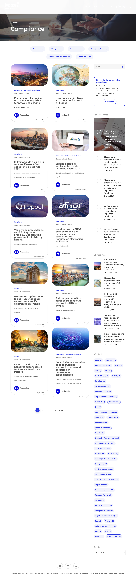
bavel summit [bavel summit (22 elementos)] (102, 386)
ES (103, 7)
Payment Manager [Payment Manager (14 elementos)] (104, 490)
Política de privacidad (98, 573)
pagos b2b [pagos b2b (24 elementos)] (101, 485)
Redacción (24, 115)
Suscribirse (109, 101)
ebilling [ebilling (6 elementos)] (99, 417)
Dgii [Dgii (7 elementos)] (98, 407)
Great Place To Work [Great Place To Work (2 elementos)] (104, 443)
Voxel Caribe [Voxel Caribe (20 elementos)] (114, 536)
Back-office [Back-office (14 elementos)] (101, 376)
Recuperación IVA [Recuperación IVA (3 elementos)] (104, 511)
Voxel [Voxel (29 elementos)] (99, 536)
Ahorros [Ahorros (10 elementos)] (111, 360)
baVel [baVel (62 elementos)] (116, 376)
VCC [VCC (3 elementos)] (98, 531)
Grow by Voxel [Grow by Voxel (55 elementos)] (102, 448)
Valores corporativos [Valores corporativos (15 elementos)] (105, 526)
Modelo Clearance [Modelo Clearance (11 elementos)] (104, 469)
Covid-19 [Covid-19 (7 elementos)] (100, 402)
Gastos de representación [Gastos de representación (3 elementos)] (107, 438)
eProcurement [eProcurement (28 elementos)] (102, 428)
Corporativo (37, 49)
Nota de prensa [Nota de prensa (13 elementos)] (103, 474)
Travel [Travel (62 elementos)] (109, 521)
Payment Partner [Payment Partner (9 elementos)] (103, 495)
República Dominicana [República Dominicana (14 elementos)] (106, 516)
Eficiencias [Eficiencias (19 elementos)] (101, 422)
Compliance (56, 49)
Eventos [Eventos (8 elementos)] (99, 433)
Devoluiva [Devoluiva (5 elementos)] (114, 402)
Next (61, 411)
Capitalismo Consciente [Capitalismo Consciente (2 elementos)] (106, 397)
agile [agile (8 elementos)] (98, 360)
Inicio (87, 7)
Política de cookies (116, 573)
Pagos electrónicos (99, 49)
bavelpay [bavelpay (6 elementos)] (100, 381)
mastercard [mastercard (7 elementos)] (101, 464)
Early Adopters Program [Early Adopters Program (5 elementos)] (106, 412)
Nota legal (84, 573)
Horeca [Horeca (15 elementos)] (99, 454)
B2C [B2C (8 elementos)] (98, 371)
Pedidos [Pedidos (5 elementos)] (99, 500)
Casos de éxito (84, 56)
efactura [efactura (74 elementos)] (113, 417)
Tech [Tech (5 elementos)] (98, 521)
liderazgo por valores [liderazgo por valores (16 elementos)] (105, 459)
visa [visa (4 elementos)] (108, 531)
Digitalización (76, 49)
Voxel (96, 7)
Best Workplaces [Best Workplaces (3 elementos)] (103, 391)
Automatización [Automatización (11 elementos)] (103, 365)
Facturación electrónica (59, 56)
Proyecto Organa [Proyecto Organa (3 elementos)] (103, 505)
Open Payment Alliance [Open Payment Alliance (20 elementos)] (106, 479)
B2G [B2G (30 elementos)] (108, 371)
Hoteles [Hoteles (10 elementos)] (113, 454)
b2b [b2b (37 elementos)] (118, 365)
